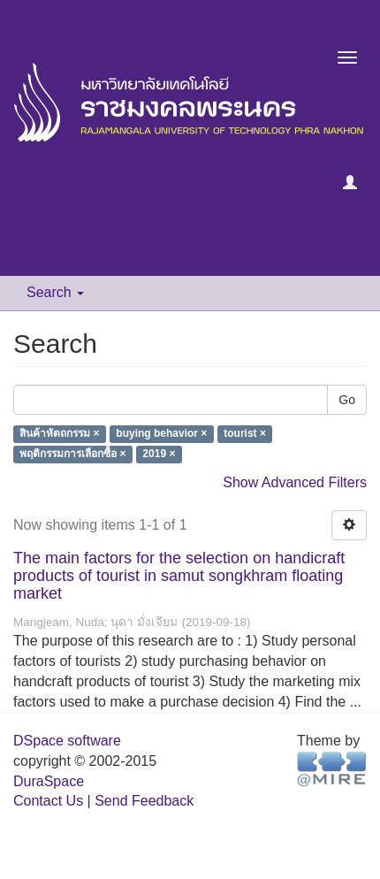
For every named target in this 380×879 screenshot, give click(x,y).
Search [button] (55, 292)
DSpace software (67, 740)
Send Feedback (144, 800)
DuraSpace (48, 781)
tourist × (245, 434)
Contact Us (48, 800)
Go (346, 400)
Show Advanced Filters (295, 482)
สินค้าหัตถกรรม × (59, 434)
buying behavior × (161, 434)
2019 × (158, 454)
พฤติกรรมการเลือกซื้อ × (72, 454)
